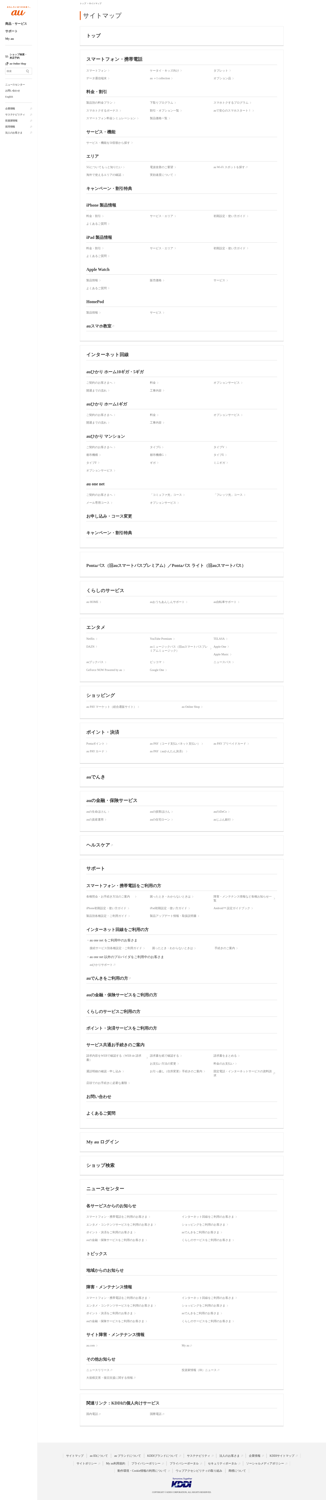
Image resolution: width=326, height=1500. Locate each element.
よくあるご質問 (100, 1113)
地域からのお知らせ (105, 1270)
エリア (92, 156)
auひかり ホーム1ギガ (106, 404)
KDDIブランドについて (162, 1455)
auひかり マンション (105, 436)
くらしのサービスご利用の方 (113, 1011)
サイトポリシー (87, 1463)
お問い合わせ (12, 90)
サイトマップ (75, 1455)
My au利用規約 (115, 1463)
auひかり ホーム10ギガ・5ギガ (115, 371)
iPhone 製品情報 (101, 205)
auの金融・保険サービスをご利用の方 (121, 995)
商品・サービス (16, 23)
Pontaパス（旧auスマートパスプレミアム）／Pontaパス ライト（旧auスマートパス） (166, 565)
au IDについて (99, 1455)
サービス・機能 (100, 132)
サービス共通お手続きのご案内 (115, 1045)
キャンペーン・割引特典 (109, 188)
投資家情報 (11, 120)
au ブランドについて (127, 1455)
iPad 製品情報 (99, 237)
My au (9, 38)
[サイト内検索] (18, 71)
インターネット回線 (107, 354)
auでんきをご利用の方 (107, 978)
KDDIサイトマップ (282, 1455)
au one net (95, 484)
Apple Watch (97, 269)
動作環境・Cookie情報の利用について (142, 1470)
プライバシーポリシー (146, 1463)
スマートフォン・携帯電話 (114, 59)
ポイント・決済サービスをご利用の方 (121, 1028)
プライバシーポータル (184, 1463)
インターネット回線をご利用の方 (117, 929)
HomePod (95, 301)
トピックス (96, 1253)
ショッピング (100, 695)
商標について (237, 1470)
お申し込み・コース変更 (109, 516)
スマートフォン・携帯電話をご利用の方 (123, 885)
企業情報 (10, 108)
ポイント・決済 (102, 732)
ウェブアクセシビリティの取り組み (199, 1470)
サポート (11, 31)
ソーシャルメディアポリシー (265, 1463)
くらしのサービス (105, 590)
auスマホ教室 (98, 326)
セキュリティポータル (222, 1463)
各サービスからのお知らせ (111, 1206)
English (9, 96)
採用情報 (10, 126)
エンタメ (95, 627)
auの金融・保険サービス (112, 800)
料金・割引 (96, 91)
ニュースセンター (15, 84)
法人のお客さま (13, 132)
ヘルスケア (98, 845)
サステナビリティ (15, 114)
